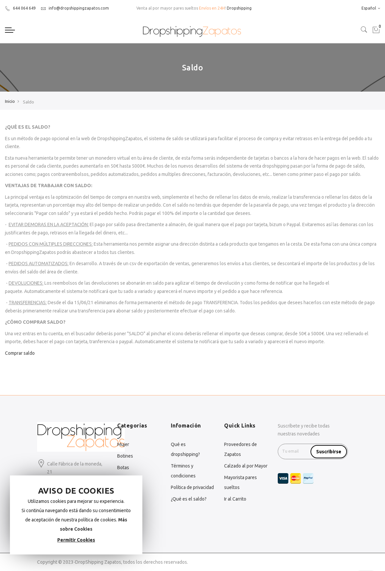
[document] (76, 515)
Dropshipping (239, 8)
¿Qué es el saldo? (189, 499)
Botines (125, 456)
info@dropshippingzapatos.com (75, 8)
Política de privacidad (192, 487)
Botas (123, 467)
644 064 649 (20, 8)
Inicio (10, 101)
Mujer (123, 444)
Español (370, 8)
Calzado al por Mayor (245, 466)
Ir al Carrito (235, 499)
